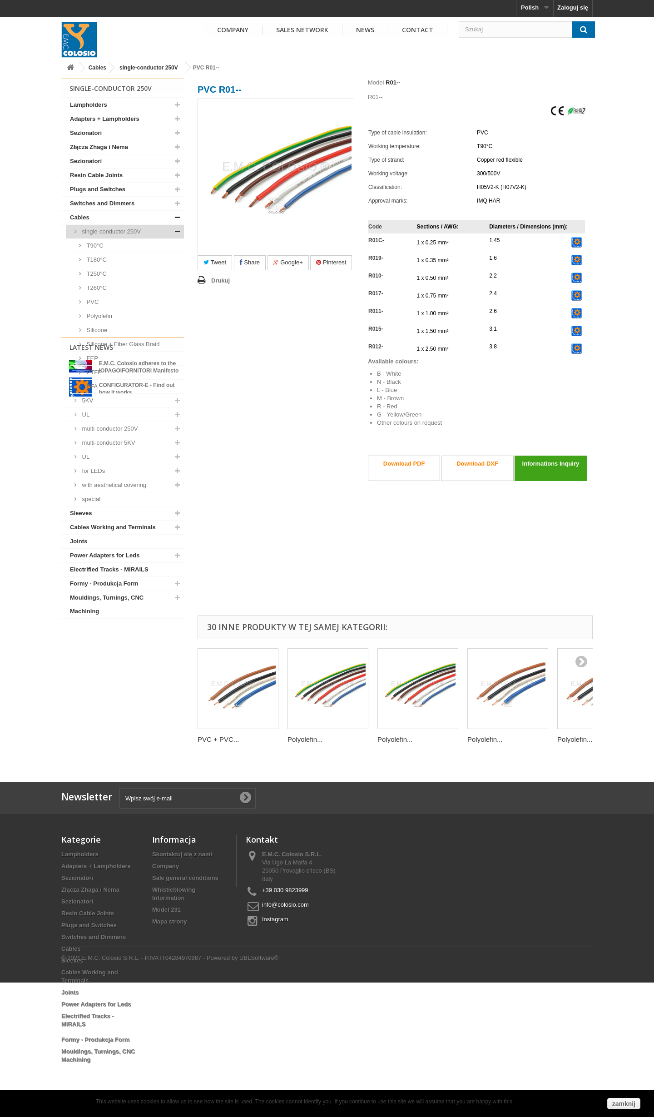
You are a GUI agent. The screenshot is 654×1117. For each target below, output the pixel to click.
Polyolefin (98, 316)
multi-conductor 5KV (107, 442)
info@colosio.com (285, 904)
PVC (92, 301)
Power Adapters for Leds (104, 555)
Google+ (288, 262)
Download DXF (477, 463)
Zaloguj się (572, 7)
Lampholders (88, 104)
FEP (91, 358)
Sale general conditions (185, 877)
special (90, 499)
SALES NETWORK (302, 29)
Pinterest (331, 262)
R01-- (393, 82)
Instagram (275, 919)
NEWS (365, 29)
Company (165, 866)
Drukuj (220, 280)
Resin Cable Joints (96, 175)
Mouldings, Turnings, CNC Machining (107, 604)
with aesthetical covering (113, 485)
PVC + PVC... (218, 739)
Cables (97, 68)
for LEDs (92, 470)
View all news (123, 731)
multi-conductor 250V (109, 428)
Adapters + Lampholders (104, 118)
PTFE (93, 372)
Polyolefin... (305, 739)
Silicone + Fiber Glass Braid (122, 344)
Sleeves (81, 513)
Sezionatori (86, 132)
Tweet (214, 262)
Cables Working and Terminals (113, 527)
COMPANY (232, 29)
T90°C (94, 245)
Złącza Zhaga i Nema (99, 147)
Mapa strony (169, 921)
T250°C (96, 273)
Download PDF (404, 463)
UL (84, 414)
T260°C (96, 287)
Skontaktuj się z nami (182, 854)
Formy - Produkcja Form (104, 583)
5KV (86, 400)
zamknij (623, 1103)
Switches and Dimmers (102, 203)
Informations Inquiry (551, 463)
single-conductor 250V (148, 68)
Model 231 (166, 909)
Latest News (91, 642)
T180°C (96, 259)
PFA (91, 386)
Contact (417, 29)
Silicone (96, 330)
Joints (78, 541)
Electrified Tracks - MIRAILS (109, 569)
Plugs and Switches (97, 189)
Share (250, 262)
